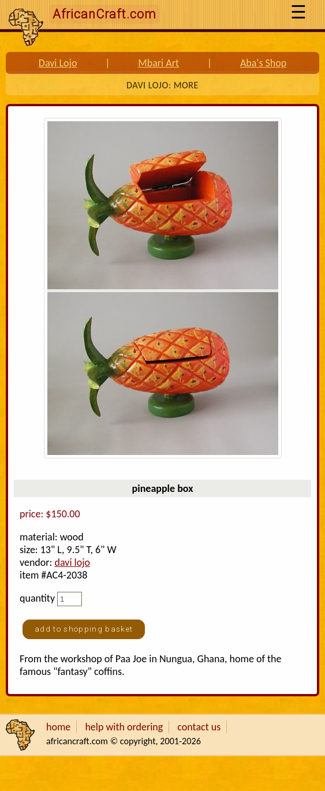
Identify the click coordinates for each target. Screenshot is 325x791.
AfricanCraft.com (104, 14)
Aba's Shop (263, 63)
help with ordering (124, 727)
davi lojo (72, 562)
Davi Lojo (58, 63)
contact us (199, 727)
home (58, 727)
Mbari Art (158, 63)
